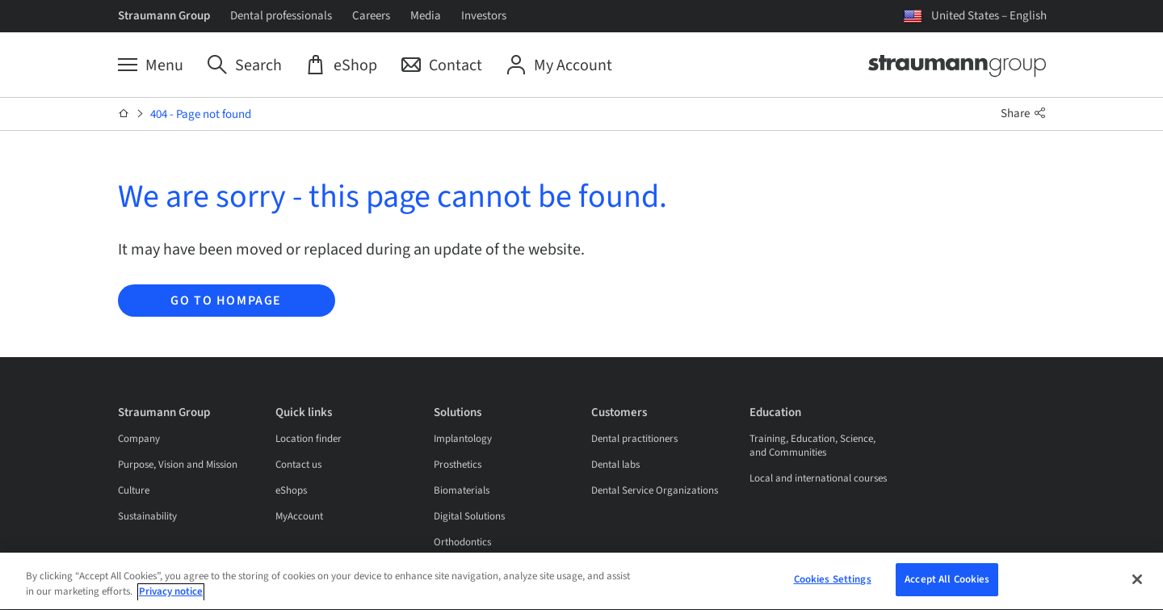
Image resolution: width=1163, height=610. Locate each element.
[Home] (124, 114)
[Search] (245, 65)
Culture (133, 490)
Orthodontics (462, 542)
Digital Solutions (469, 516)
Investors (483, 15)
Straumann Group (164, 15)
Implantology (463, 438)
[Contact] (441, 65)
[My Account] (559, 65)
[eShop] (341, 65)
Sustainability (147, 516)
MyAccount (299, 516)
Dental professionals (281, 15)
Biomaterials (461, 490)
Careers (371, 15)
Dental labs (615, 464)
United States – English (989, 15)
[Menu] (150, 65)
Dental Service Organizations (654, 490)
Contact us (298, 464)
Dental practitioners (634, 438)
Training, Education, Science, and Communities (812, 445)
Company (139, 438)
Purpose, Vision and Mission (177, 464)
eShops (291, 490)
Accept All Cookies (947, 582)
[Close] (1137, 581)
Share (1023, 113)
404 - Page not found (200, 114)
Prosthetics (457, 464)
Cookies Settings (832, 582)
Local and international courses (818, 478)
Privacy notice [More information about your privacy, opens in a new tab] (171, 595)
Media (425, 15)
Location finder (308, 438)
